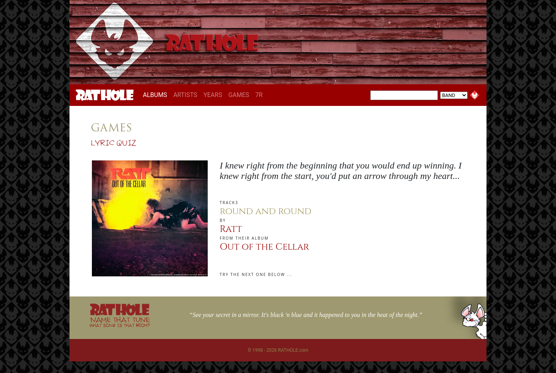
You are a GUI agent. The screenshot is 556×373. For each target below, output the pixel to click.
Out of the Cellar (264, 247)
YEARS (212, 95)
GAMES (238, 95)
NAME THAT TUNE (120, 322)
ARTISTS (185, 95)
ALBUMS (156, 95)
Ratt (231, 229)
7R (259, 95)
